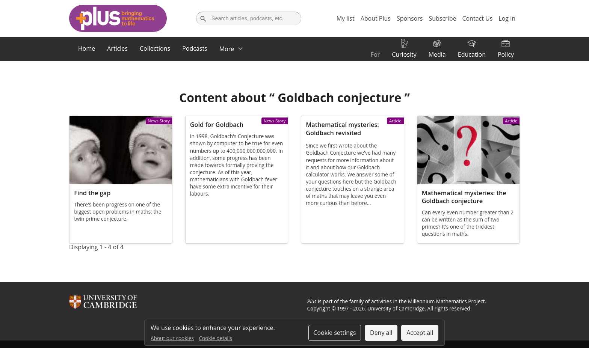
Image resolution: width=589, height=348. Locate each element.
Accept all (419, 332)
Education (472, 54)
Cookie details (215, 338)
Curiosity (404, 54)
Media (437, 54)
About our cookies (172, 338)
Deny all (381, 332)
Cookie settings (334, 332)
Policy (506, 54)
